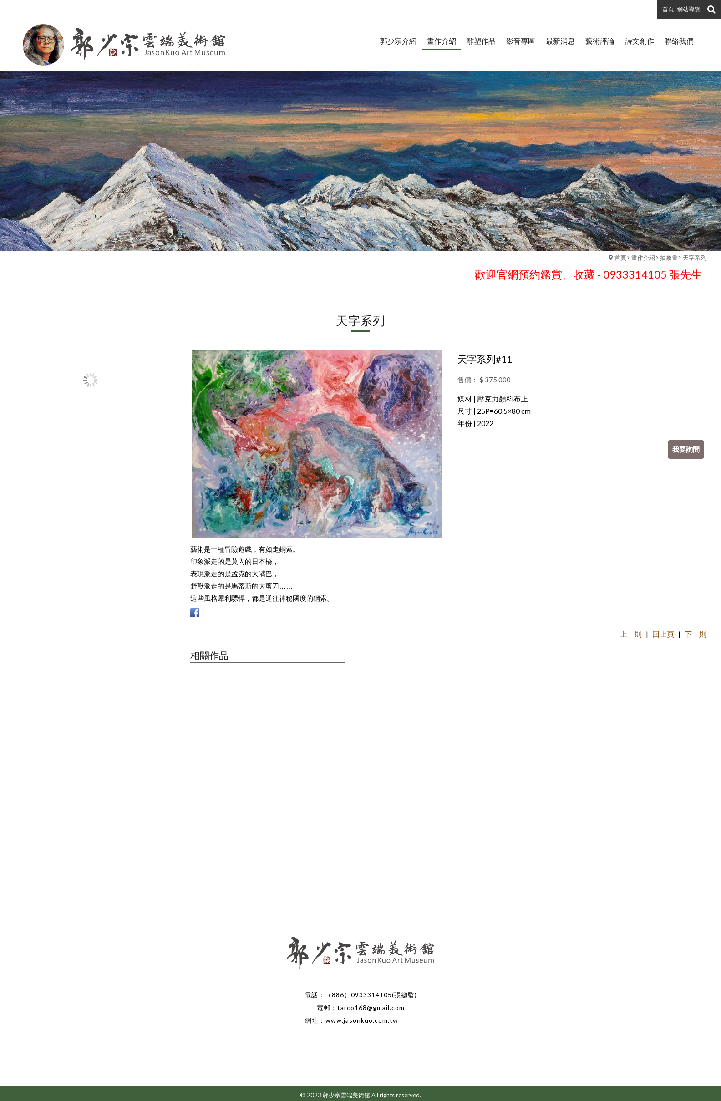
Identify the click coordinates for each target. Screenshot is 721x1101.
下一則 (695, 633)
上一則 (631, 633)
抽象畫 (669, 257)
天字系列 (694, 257)
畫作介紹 (643, 257)
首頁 (620, 257)
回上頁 (663, 633)
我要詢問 (686, 449)
